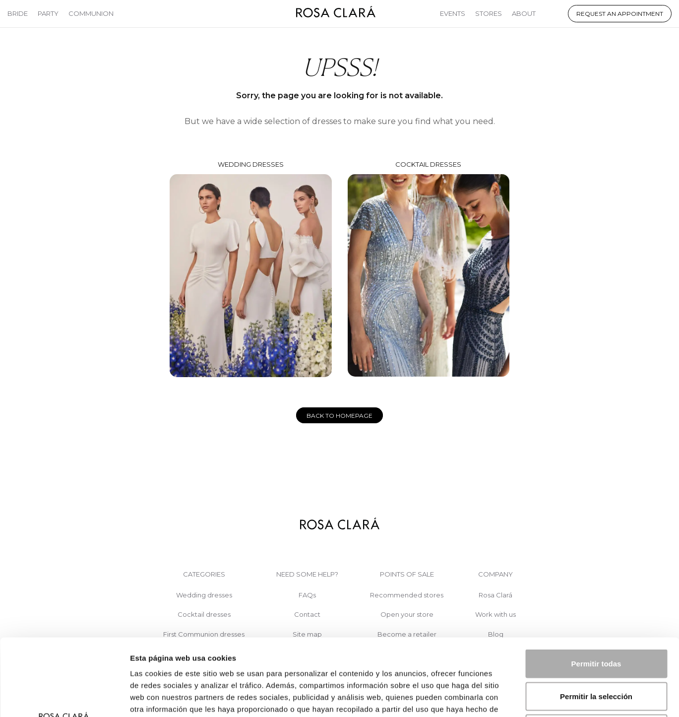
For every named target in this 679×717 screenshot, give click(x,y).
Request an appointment (619, 13)
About (524, 13)
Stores (488, 13)
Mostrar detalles (537, 697)
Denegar (596, 652)
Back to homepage (339, 415)
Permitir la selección (596, 619)
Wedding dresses (250, 268)
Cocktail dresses (428, 268)
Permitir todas (596, 587)
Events (452, 13)
